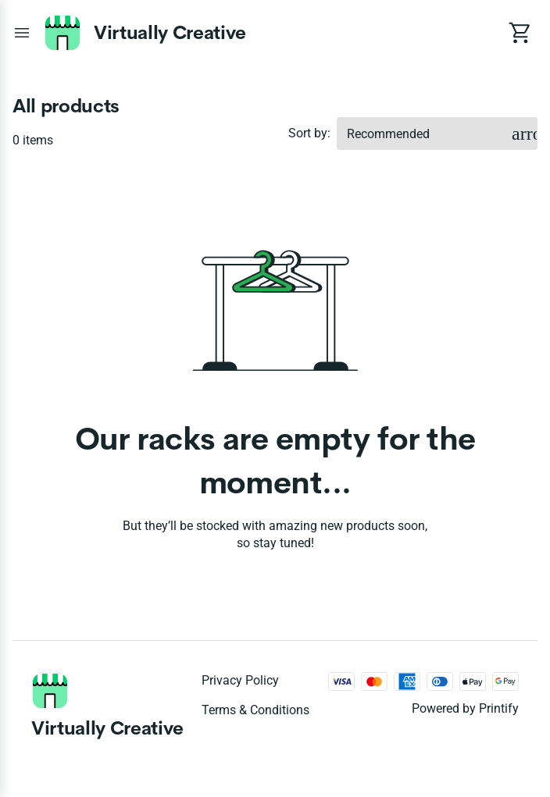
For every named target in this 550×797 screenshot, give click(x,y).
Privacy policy (240, 680)
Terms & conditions (255, 710)
